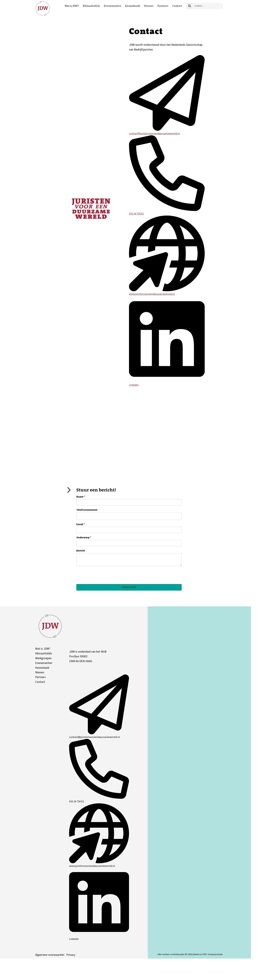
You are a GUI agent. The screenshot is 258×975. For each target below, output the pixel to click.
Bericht (80, 550)
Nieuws (149, 6)
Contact (177, 6)
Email (80, 524)
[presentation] (101, 581)
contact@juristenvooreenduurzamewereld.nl (167, 131)
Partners (162, 6)
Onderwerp (83, 537)
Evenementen (112, 6)
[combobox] (208, 6)
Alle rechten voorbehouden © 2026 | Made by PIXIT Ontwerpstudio (190, 955)
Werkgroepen (43, 660)
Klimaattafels (91, 6)
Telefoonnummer (87, 510)
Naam (80, 497)
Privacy (70, 956)
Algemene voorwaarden (49, 956)
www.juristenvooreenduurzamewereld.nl (167, 292)
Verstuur (129, 587)
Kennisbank (132, 6)
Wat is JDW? (72, 6)
